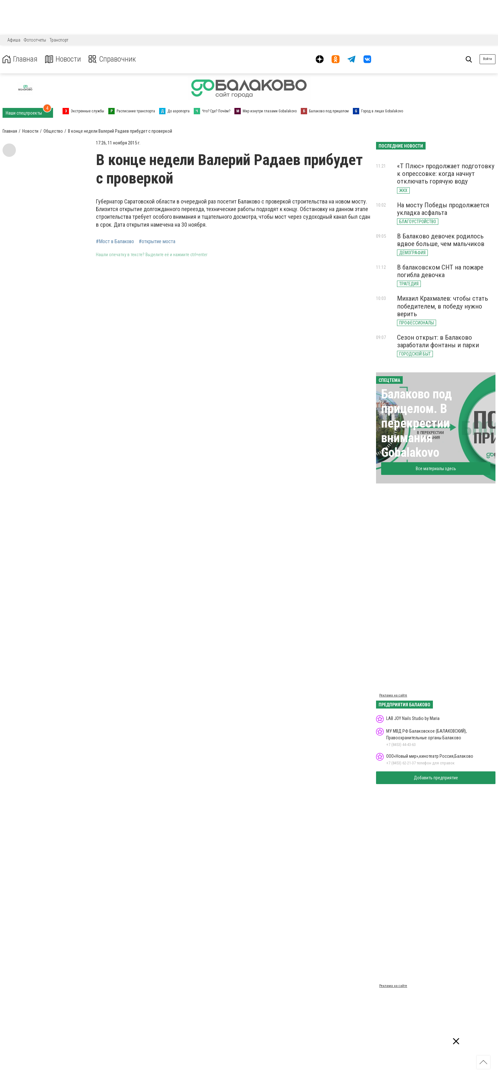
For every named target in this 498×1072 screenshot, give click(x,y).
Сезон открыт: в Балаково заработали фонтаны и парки (438, 341)
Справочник (112, 59)
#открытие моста (157, 241)
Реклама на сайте (393, 695)
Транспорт (59, 40)
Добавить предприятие (436, 777)
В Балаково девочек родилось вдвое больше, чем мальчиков (440, 240)
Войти (487, 59)
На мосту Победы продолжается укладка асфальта (443, 208)
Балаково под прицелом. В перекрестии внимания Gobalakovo (416, 423)
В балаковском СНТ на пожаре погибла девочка (440, 271)
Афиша (13, 40)
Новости (63, 59)
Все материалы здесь (436, 468)
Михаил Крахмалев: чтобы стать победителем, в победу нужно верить (442, 306)
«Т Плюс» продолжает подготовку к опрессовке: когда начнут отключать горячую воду (446, 173)
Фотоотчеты (35, 40)
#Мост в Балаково (115, 241)
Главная (20, 59)
